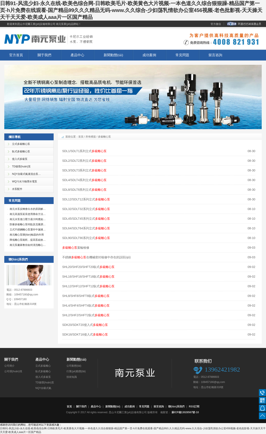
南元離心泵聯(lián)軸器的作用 (27, 234)
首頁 (80, 136)
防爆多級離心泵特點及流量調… (28, 224)
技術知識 (71, 376)
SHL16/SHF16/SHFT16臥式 (88, 276)
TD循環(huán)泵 (44, 382)
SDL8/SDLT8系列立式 (84, 189)
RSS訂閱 (194, 406)
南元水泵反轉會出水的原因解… (28, 208)
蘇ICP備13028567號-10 (185, 412)
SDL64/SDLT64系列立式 (86, 228)
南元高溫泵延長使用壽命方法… (28, 214)
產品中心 (77, 55)
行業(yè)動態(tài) (76, 371)
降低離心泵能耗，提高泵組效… (28, 239)
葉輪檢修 (75, 247)
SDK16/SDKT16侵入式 (85, 334)
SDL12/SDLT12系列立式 (86, 199)
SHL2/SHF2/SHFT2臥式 (86, 315)
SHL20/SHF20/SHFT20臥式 (88, 267)
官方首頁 (16, 55)
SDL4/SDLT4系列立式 (84, 180)
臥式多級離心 (43, 371)
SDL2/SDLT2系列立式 (84, 160)
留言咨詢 (215, 55)
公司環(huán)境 (13, 371)
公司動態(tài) (73, 365)
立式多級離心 (43, 365)
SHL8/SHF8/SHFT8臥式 (86, 296)
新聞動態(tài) (113, 55)
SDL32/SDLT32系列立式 (86, 209)
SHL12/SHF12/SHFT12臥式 (88, 286)
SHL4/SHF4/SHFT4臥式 (86, 305)
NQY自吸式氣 (43, 388)
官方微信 (216, 24)
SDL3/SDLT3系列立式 (84, 170)
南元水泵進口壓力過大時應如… (28, 219)
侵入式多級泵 (43, 376)
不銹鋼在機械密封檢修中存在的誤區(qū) (96, 257)
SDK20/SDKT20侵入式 (85, 325)
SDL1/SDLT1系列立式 (84, 151)
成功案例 (149, 55)
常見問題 (182, 55)
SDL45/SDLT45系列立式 (86, 218)
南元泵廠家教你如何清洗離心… (28, 244)
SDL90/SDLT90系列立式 (86, 238)
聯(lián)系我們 (176, 406)
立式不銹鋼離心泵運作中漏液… (28, 229)
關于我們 (44, 55)
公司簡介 (9, 365)
